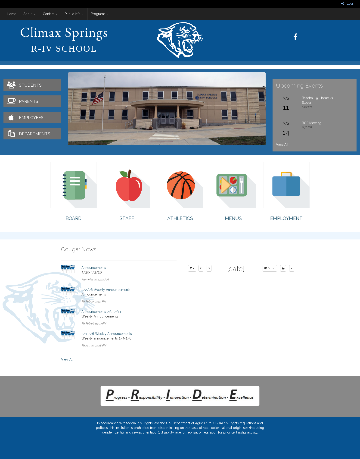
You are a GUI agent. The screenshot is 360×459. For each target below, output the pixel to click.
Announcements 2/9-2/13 (101, 312)
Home (11, 14)
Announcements (93, 268)
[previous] (201, 268)
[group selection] (192, 268)
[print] (283, 268)
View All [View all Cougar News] (67, 359)
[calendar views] (291, 268)
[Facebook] (297, 38)
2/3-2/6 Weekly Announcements (106, 334)
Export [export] (269, 268)
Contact (50, 14)
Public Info (74, 14)
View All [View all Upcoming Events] (282, 144)
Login (348, 3)
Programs (100, 14)
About (29, 14)
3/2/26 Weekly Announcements (105, 290)
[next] (209, 268)
